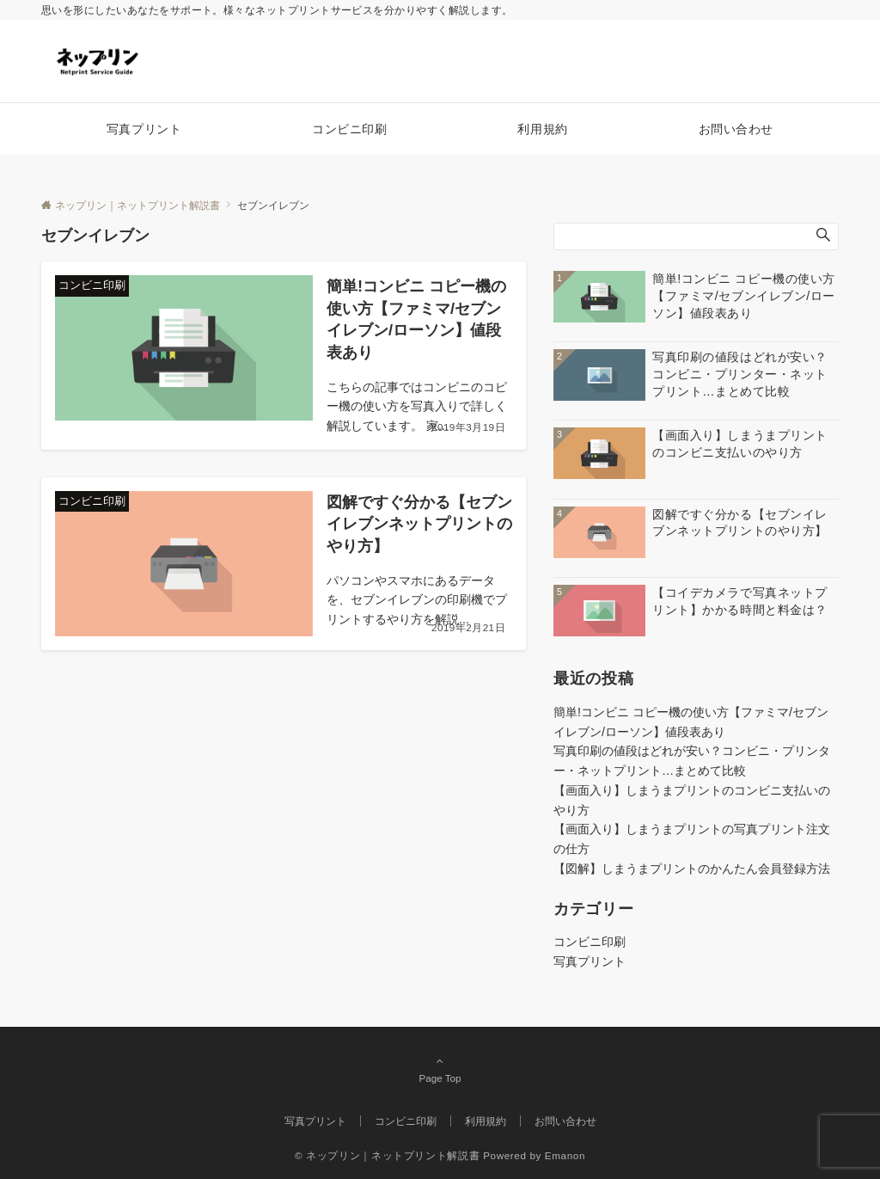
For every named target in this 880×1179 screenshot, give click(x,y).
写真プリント (589, 961)
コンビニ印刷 (589, 942)
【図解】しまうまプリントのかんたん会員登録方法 (691, 868)
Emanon (565, 1155)
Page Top (440, 1069)
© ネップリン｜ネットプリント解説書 (387, 1155)
